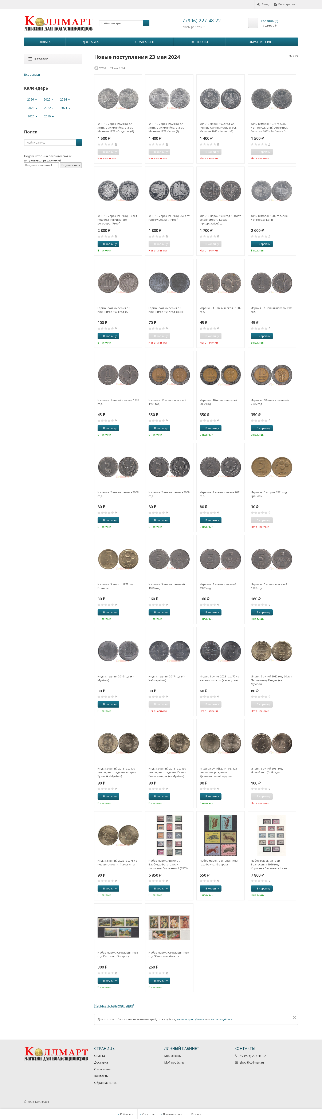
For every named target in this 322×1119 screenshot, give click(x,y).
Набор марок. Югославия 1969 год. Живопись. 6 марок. (169, 954)
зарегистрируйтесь (190, 1019)
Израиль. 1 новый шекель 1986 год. (271, 310)
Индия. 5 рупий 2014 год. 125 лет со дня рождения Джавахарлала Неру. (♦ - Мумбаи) (218, 772)
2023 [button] (32, 108)
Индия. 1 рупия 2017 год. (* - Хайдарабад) (167, 678)
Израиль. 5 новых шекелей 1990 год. (167, 586)
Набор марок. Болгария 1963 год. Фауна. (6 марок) (219, 862)
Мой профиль (174, 1062)
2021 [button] (65, 108)
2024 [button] (65, 99)
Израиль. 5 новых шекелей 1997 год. (269, 586)
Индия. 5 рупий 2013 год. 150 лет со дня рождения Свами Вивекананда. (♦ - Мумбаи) (167, 772)
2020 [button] (32, 116)
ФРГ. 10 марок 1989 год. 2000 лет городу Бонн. (269, 218)
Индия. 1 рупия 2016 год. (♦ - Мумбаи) (116, 678)
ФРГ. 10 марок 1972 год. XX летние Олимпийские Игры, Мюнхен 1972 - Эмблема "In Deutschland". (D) (269, 127)
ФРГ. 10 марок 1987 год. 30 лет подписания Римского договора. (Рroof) (117, 219)
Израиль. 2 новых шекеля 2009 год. (169, 494)
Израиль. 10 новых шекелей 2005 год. (270, 402)
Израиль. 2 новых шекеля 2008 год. (118, 494)
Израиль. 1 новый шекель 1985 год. (220, 310)
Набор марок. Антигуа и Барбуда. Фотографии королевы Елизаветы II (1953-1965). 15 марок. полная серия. (168, 864)
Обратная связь (262, 42)
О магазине (144, 42)
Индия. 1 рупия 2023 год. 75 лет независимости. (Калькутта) (220, 678)
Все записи (32, 75)
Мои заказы (172, 1056)
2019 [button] (49, 116)
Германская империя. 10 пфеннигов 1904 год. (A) (114, 310)
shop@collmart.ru (252, 1062)
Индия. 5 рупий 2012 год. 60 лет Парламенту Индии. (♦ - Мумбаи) (271, 680)
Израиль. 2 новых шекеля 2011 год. (220, 494)
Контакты (199, 42)
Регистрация (284, 4)
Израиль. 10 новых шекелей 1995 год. (167, 402)
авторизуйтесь (221, 1019)
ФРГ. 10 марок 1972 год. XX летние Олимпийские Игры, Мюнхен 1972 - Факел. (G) (218, 127)
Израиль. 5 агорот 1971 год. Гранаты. (269, 494)
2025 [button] (48, 99)
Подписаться (70, 165)
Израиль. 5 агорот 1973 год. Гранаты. (116, 586)
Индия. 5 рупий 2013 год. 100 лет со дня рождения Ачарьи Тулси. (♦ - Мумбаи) (117, 772)
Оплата (45, 42)
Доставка (91, 42)
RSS (293, 56)
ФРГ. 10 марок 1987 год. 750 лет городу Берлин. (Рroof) (169, 218)
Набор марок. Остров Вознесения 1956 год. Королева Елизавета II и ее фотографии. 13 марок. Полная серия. (271, 864)
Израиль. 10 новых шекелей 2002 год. (218, 402)
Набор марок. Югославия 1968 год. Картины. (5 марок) (118, 954)
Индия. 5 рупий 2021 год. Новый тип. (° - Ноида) (267, 770)
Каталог (38, 59)
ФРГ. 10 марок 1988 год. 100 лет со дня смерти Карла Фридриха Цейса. (220, 219)
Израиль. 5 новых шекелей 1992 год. (218, 586)
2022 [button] (49, 108)
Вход (262, 4)
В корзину (108, 244)
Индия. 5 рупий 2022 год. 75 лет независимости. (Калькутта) (118, 862)
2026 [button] (32, 99)
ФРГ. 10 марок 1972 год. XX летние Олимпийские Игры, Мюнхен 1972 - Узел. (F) (167, 127)
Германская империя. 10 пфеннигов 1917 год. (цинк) (166, 310)
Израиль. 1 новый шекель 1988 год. (118, 402)
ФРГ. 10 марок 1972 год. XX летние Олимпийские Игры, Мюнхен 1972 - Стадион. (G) (116, 127)
